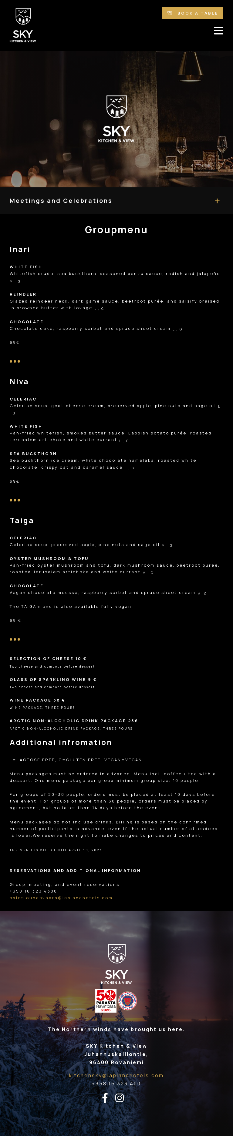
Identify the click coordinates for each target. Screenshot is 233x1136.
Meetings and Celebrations (61, 200)
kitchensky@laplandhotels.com (116, 1075)
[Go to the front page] (23, 25)
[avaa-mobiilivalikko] (218, 30)
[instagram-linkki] (123, 1098)
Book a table (192, 13)
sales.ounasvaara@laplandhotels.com (61, 897)
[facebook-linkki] (108, 1098)
